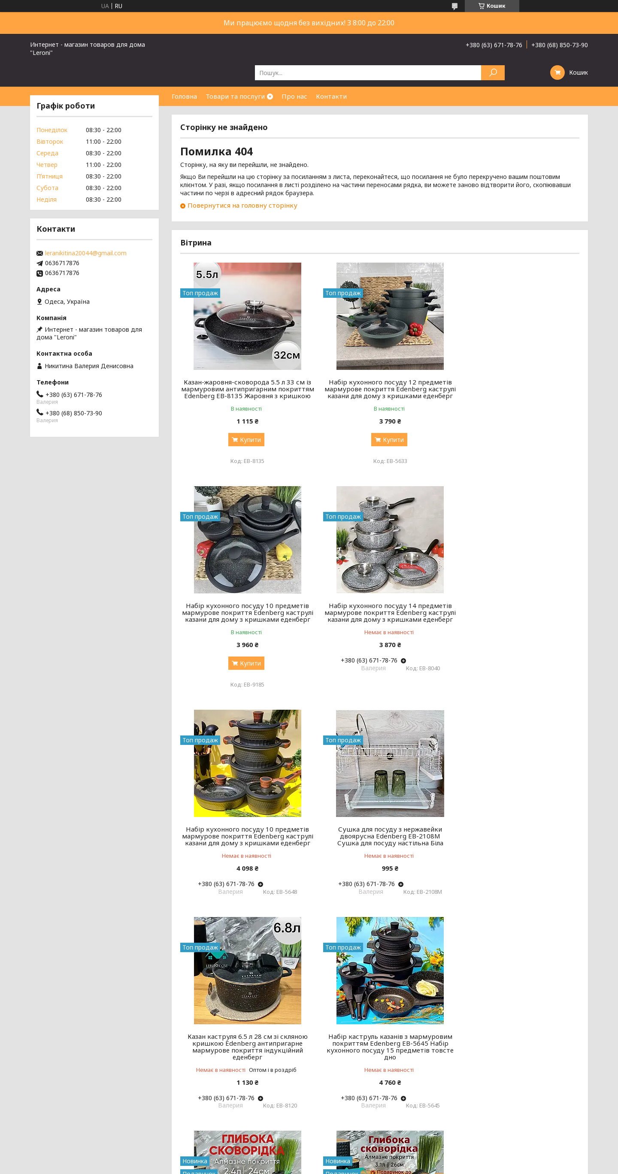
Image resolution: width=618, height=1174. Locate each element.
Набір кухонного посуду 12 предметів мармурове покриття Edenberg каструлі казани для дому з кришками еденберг (379, 392)
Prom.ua (350, 1158)
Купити (247, 446)
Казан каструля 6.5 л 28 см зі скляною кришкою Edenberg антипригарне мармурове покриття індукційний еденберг (244, 836)
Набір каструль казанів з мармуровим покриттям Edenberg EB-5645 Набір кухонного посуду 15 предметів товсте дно (379, 836)
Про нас (294, 96)
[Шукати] (493, 72)
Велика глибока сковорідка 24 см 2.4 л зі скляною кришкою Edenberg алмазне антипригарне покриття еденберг (515, 833)
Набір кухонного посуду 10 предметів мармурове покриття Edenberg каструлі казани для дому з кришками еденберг (515, 392)
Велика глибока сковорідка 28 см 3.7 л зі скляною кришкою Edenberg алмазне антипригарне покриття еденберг (379, 1047)
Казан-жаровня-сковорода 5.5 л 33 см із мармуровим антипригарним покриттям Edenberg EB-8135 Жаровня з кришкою (244, 392)
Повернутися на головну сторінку (242, 205)
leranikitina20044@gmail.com (86, 253)
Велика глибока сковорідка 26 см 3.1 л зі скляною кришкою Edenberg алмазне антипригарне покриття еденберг (244, 1047)
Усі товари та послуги (540, 1128)
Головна (184, 96)
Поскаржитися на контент (335, 1165)
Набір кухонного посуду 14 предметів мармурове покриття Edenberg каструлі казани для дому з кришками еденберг (244, 622)
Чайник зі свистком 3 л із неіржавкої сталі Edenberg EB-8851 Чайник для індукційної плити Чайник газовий (515, 1047)
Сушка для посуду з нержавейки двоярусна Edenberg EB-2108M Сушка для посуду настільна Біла (516, 619)
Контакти (331, 96)
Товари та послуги (235, 96)
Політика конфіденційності (405, 1165)
